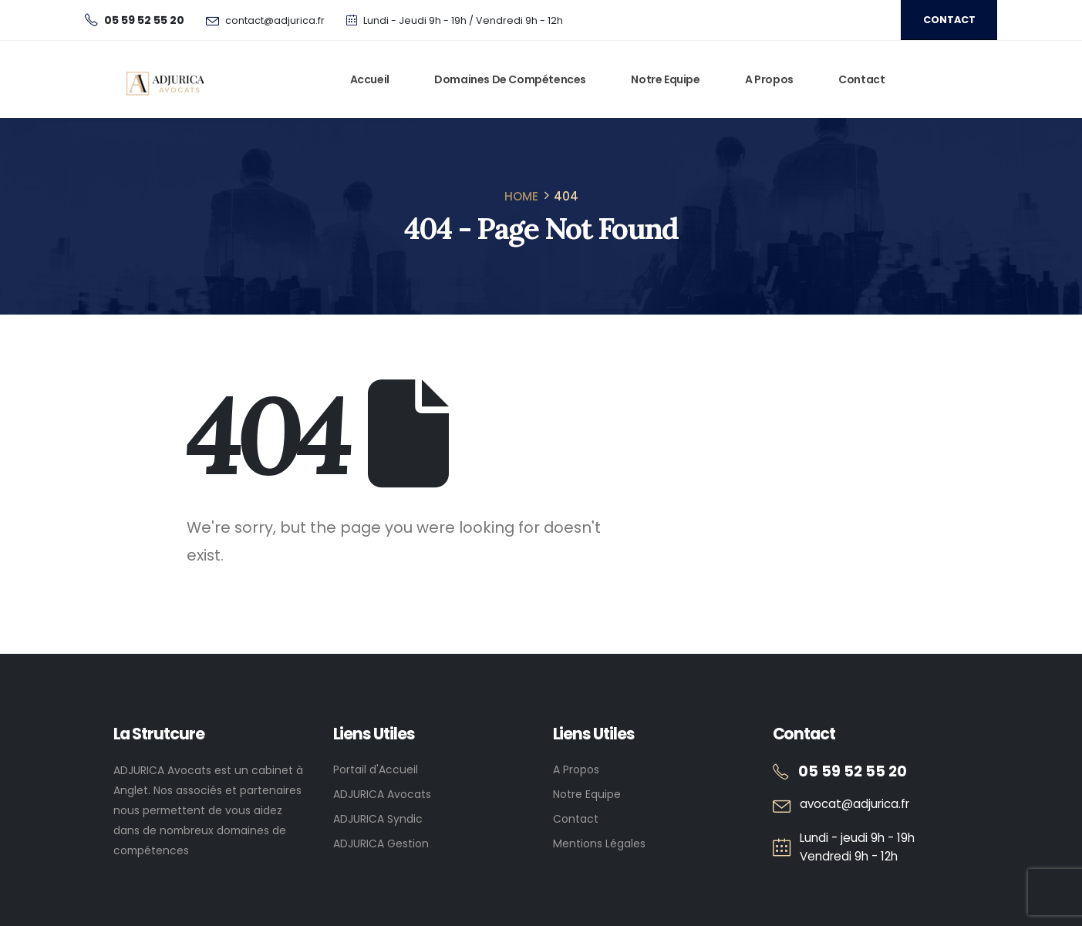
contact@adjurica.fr (275, 20)
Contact (861, 79)
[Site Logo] (166, 80)
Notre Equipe (665, 79)
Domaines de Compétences (510, 79)
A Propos (769, 79)
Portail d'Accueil (375, 769)
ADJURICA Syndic (378, 819)
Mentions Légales (599, 843)
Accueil (369, 79)
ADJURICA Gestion (381, 843)
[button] (948, 20)
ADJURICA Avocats (382, 794)
